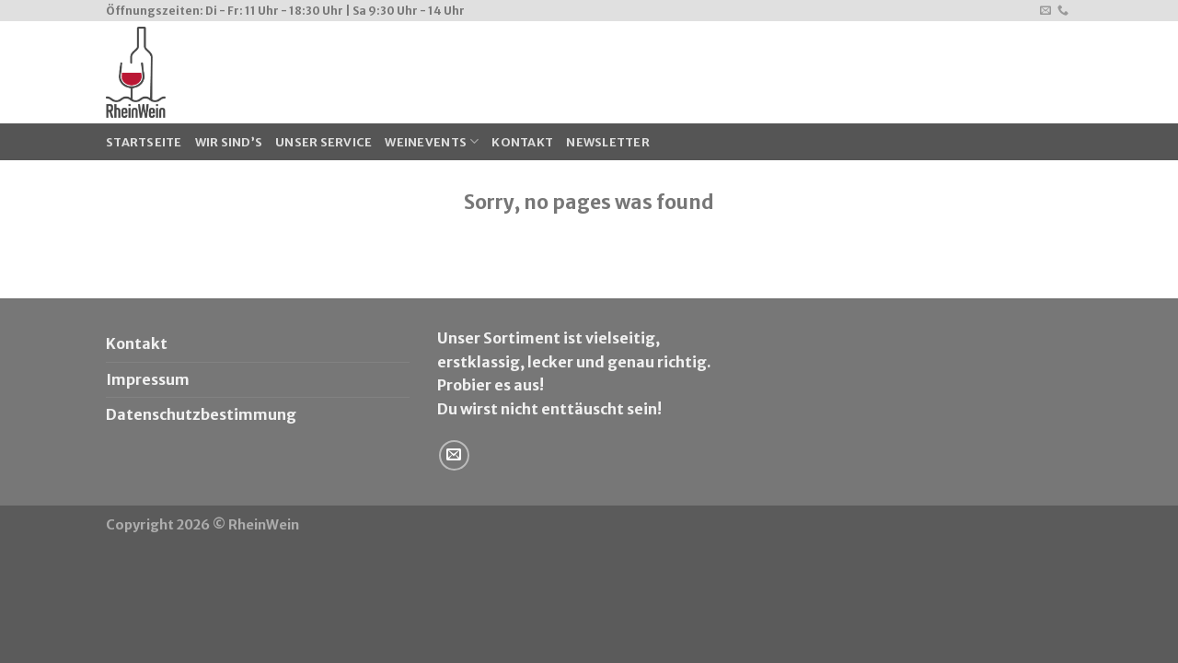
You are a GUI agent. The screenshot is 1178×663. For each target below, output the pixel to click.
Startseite (144, 141)
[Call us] (1062, 11)
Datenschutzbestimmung (201, 414)
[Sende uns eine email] (1045, 11)
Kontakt (522, 141)
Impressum (148, 379)
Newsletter (608, 141)
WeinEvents (432, 141)
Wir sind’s (229, 141)
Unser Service (323, 141)
